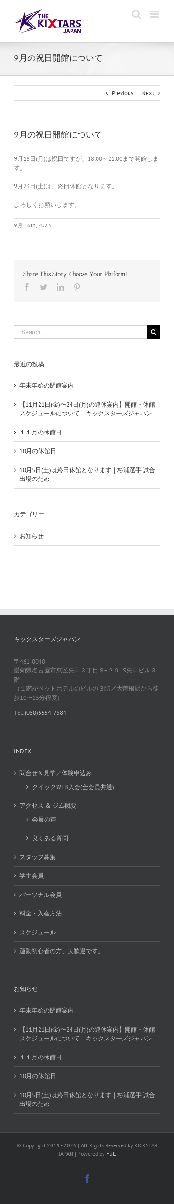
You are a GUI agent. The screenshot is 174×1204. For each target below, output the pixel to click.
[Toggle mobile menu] (155, 14)
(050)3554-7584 (44, 713)
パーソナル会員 (40, 895)
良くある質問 (50, 838)
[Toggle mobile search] (136, 14)
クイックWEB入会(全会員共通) (73, 787)
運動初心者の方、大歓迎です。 (61, 951)
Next (148, 93)
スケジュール (37, 932)
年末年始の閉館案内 (46, 385)
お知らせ (31, 536)
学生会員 (31, 876)
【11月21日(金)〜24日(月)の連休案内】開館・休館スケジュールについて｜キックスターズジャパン (87, 1034)
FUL (111, 1153)
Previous (122, 93)
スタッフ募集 (37, 857)
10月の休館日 (37, 451)
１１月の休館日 (40, 432)
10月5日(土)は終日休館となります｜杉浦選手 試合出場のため (87, 1099)
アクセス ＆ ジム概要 (48, 805)
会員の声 (44, 819)
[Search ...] (80, 332)
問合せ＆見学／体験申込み (55, 773)
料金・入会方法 (40, 913)
